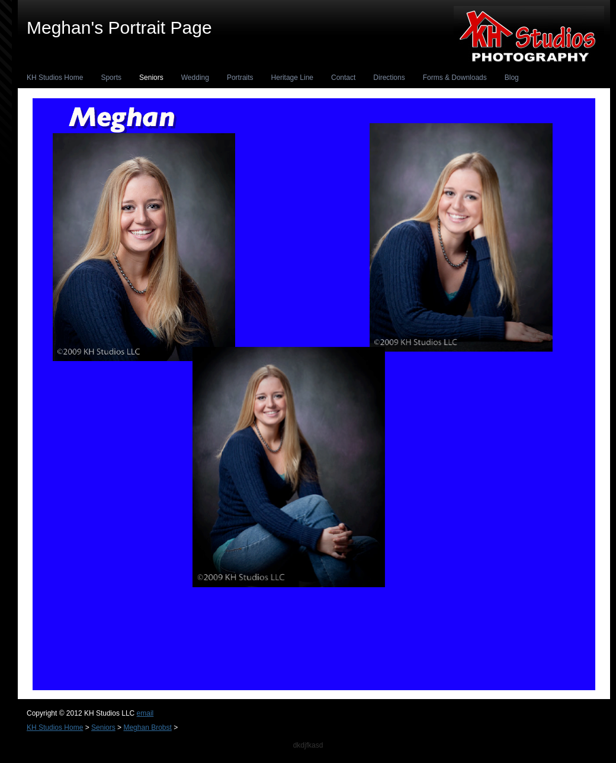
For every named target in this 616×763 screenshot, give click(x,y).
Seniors (151, 77)
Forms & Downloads (455, 77)
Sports (111, 77)
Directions (389, 77)
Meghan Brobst (147, 727)
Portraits (240, 77)
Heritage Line (292, 77)
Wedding (195, 77)
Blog (512, 77)
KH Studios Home (55, 77)
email (145, 713)
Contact (343, 77)
